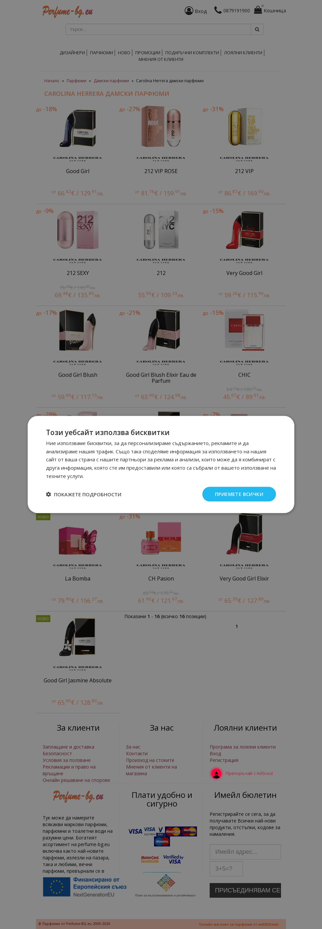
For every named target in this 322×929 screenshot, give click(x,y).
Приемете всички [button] (239, 494)
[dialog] (161, 464)
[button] (83, 494)
